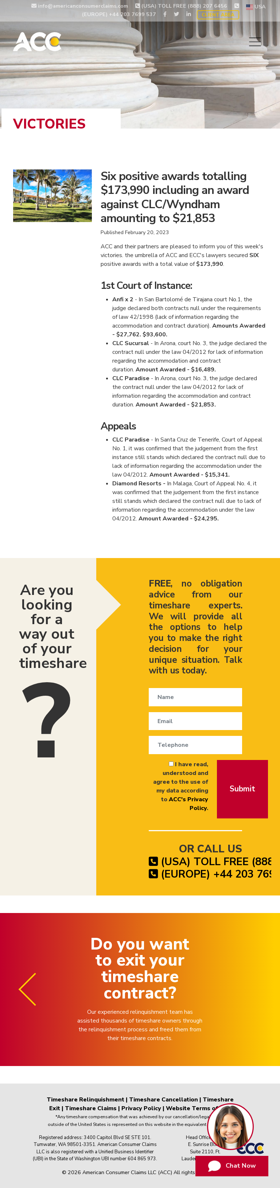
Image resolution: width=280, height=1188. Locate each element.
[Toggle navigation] (255, 42)
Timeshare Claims (91, 1108)
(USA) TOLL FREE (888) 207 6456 (181, 5)
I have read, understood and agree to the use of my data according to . (180, 786)
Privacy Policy (141, 1108)
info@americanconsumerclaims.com (79, 5)
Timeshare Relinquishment (85, 1100)
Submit (242, 789)
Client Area (218, 15)
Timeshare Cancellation (163, 1100)
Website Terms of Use (198, 1108)
